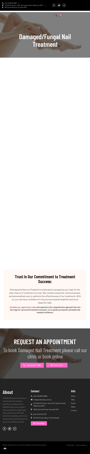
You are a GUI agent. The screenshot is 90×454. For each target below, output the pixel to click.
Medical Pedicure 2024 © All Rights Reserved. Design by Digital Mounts (24, 445)
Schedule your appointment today (23, 307)
